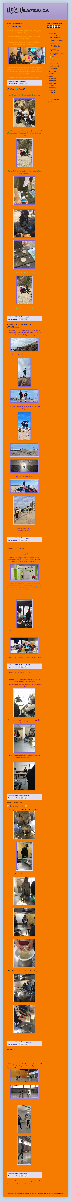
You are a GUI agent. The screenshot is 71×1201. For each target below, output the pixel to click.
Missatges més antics (34, 1181)
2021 (51, 73)
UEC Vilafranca (55, 99)
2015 (51, 88)
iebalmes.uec (54, 102)
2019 (51, 78)
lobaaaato (40, 1193)
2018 (51, 81)
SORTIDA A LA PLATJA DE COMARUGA (55, 45)
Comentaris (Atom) (23, 1183)
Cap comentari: (12, 83)
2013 (51, 92)
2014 (51, 90)
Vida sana (11, 1049)
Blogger (60, 1193)
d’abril (52, 35)
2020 (51, 76)
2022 (51, 71)
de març (53, 63)
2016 (51, 85)
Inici (16, 1181)
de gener (53, 68)
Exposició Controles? (16, 548)
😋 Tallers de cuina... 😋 (17, 806)
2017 (51, 83)
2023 (51, 33)
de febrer (53, 66)
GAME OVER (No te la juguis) (20, 672)
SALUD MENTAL (15, 27)
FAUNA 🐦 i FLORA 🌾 (17, 89)
